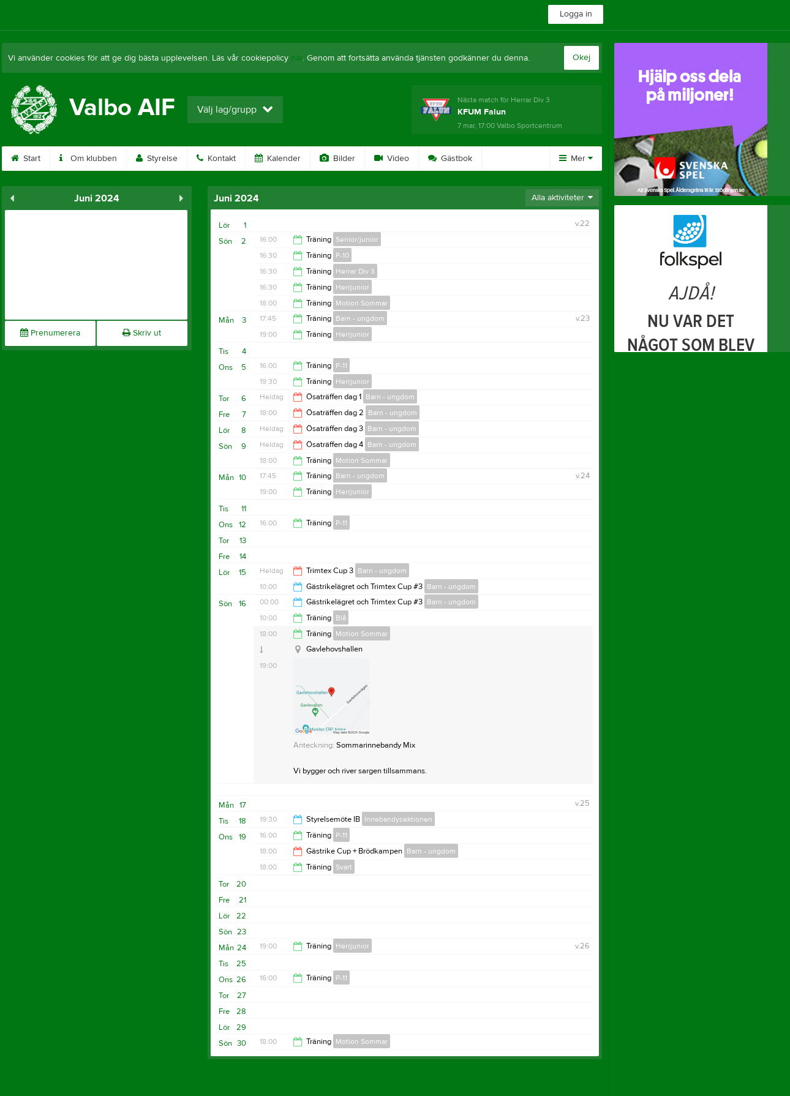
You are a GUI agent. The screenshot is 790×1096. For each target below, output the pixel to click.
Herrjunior (352, 287)
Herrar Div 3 (355, 271)
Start (25, 158)
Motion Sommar (362, 303)
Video (391, 158)
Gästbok (450, 158)
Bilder (337, 158)
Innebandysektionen (398, 819)
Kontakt (216, 158)
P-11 (341, 365)
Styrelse (157, 158)
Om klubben (88, 158)
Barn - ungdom (360, 318)
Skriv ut (141, 333)
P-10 (342, 255)
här (297, 58)
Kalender (278, 158)
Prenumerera (50, 333)
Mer (576, 158)
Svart (344, 867)
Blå (341, 618)
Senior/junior (357, 239)
